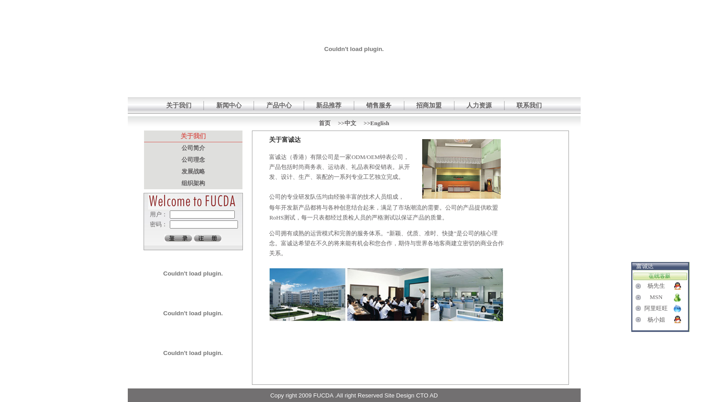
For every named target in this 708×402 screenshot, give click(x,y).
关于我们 (178, 105)
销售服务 (378, 105)
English (379, 123)
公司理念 (193, 159)
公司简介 (193, 148)
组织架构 (193, 183)
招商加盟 (429, 105)
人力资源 (479, 105)
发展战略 (193, 171)
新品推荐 (328, 105)
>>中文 (347, 123)
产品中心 (279, 105)
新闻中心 (229, 105)
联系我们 (529, 105)
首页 (325, 123)
